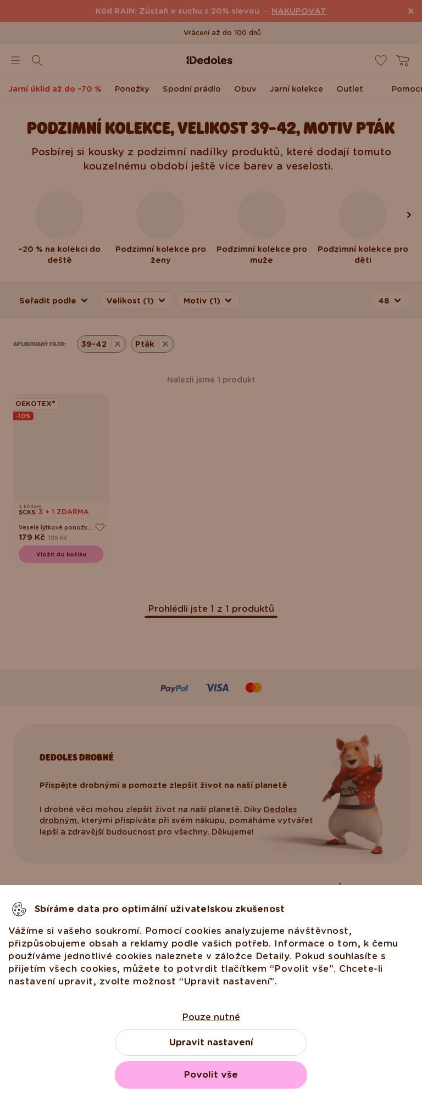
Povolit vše (211, 1074)
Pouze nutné (211, 1017)
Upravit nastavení (211, 1042)
